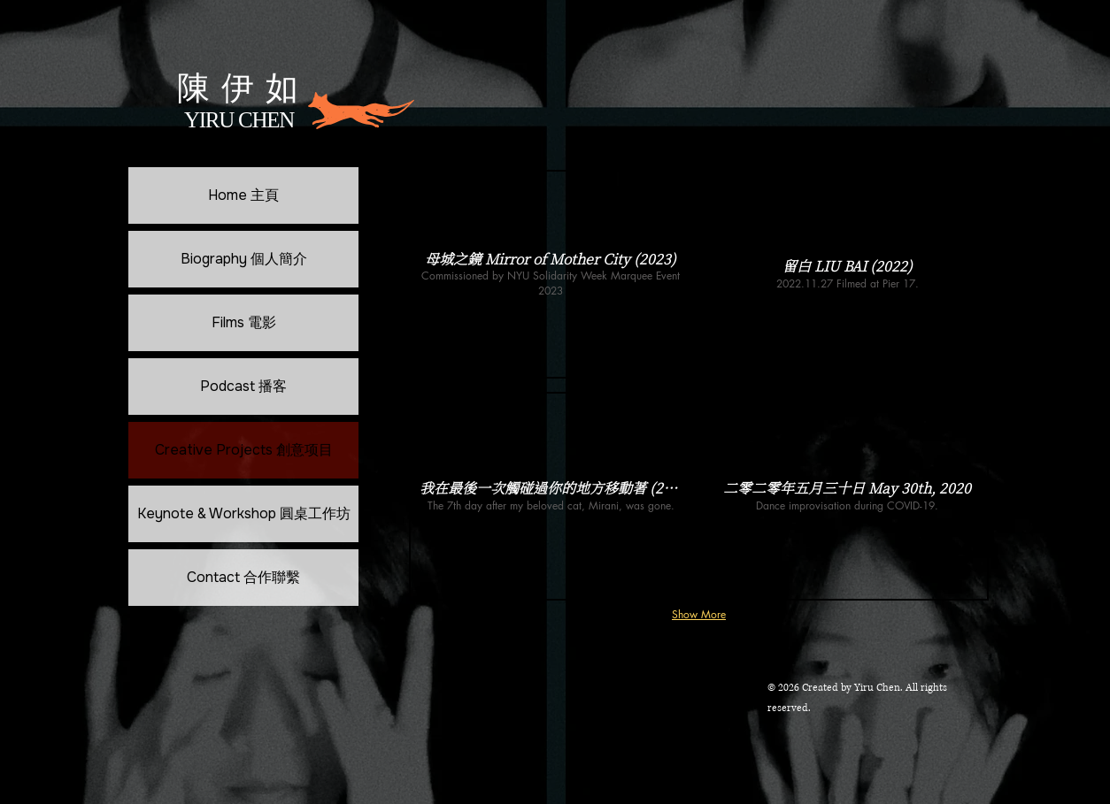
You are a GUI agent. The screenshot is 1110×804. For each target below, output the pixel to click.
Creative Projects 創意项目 (244, 449)
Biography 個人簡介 (244, 258)
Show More (699, 614)
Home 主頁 (243, 195)
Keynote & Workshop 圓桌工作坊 (244, 513)
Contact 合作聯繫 (243, 577)
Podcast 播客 (243, 386)
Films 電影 (244, 322)
